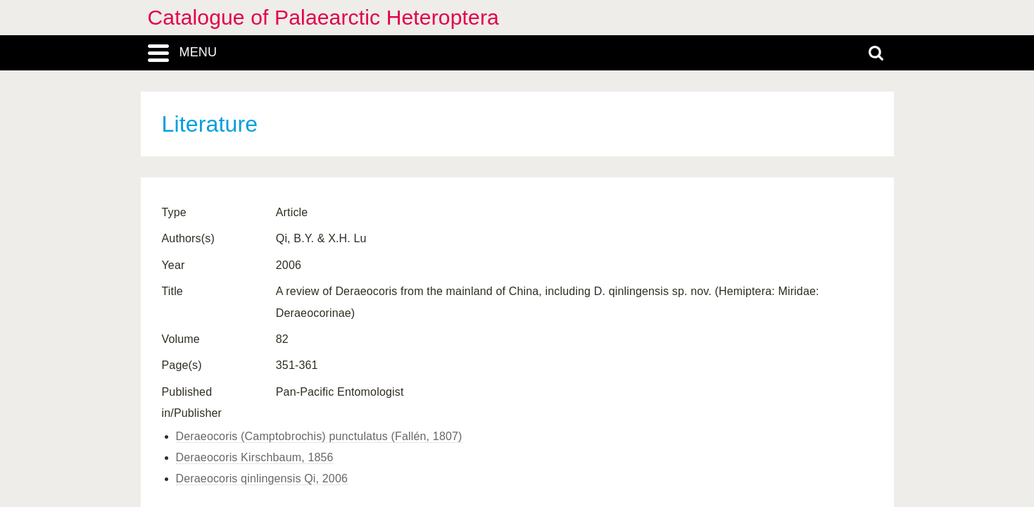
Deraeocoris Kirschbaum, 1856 (255, 457)
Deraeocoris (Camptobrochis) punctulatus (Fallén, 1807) (319, 436)
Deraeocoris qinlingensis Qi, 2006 (262, 478)
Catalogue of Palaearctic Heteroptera (323, 17)
